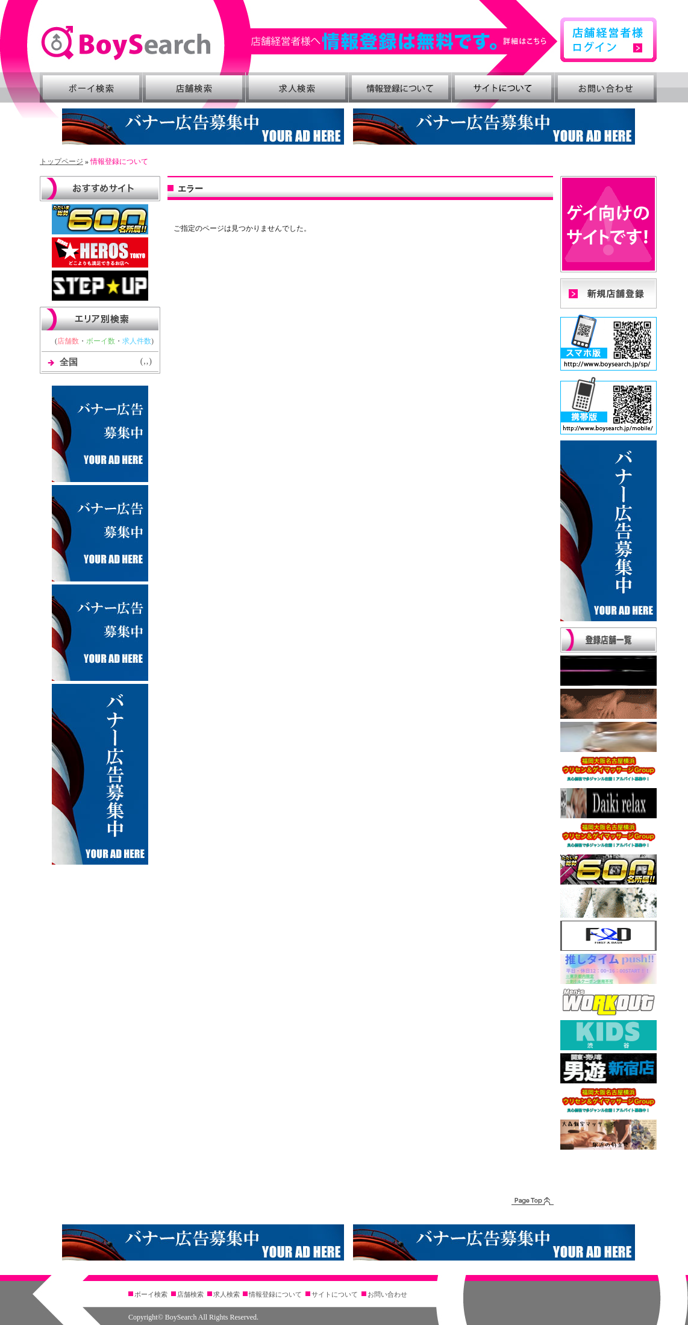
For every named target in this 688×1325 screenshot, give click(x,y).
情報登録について (400, 87)
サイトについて (503, 87)
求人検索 (297, 87)
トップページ (61, 161)
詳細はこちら (404, 41)
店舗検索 (194, 87)
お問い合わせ (606, 87)
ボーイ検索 (91, 87)
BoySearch (125, 43)
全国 (69, 362)
